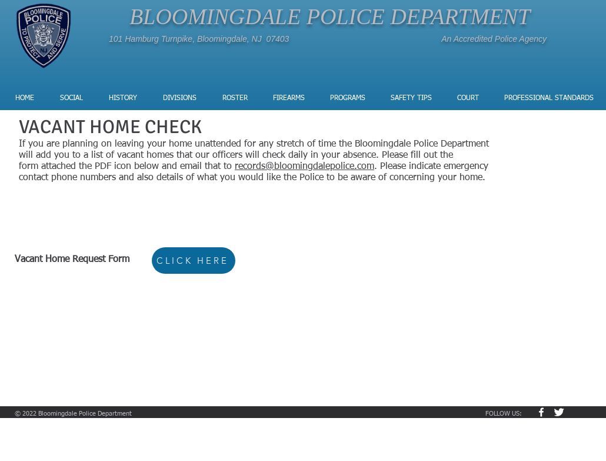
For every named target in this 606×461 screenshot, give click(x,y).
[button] (180, 98)
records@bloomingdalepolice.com (304, 166)
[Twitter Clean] (559, 412)
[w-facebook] (541, 412)
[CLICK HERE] (193, 260)
